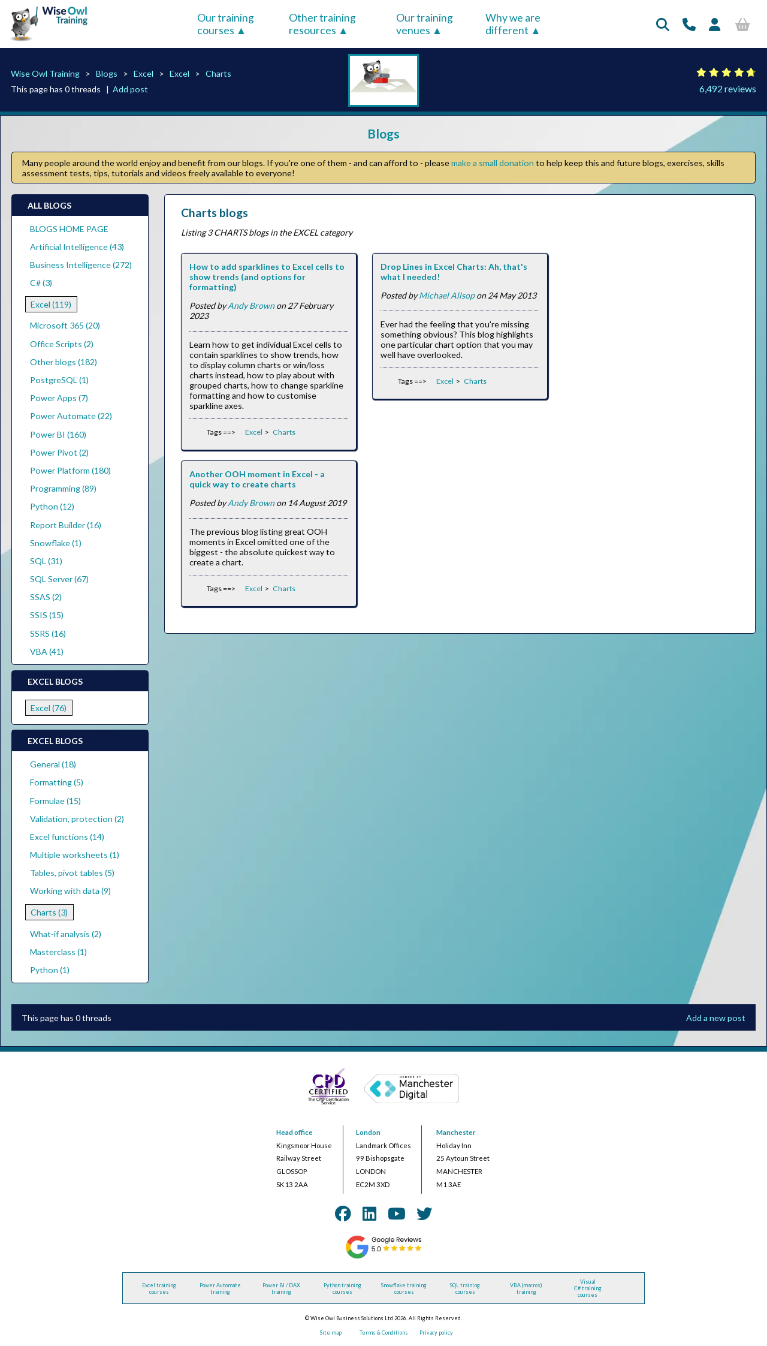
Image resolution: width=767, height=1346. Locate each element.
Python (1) (50, 970)
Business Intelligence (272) (81, 265)
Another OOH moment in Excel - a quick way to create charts (257, 479)
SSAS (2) (46, 597)
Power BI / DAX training (281, 1288)
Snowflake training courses (404, 1288)
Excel (143, 73)
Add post (130, 89)
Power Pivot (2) (59, 452)
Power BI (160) (58, 434)
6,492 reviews (727, 88)
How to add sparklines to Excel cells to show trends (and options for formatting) (267, 276)
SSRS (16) (48, 633)
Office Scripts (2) (61, 344)
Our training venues (424, 24)
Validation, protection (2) (77, 819)
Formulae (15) (55, 801)
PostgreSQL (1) (59, 380)
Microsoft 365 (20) (65, 325)
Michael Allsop (447, 295)
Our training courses (225, 24)
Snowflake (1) (55, 543)
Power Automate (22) (71, 416)
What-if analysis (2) (65, 934)
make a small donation (492, 163)
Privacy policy (436, 1332)
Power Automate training (220, 1288)
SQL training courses (465, 1288)
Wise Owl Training (45, 73)
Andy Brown (251, 305)
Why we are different (512, 24)
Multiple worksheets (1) (74, 855)
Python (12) (52, 506)
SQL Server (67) (59, 579)
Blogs (106, 73)
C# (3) (41, 283)
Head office (294, 1132)
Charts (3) (49, 912)
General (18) (53, 764)
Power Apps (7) (59, 398)
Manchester (456, 1132)
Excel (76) (49, 708)
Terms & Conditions (384, 1332)
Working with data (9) (70, 891)
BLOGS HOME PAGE (69, 229)
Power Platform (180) (70, 470)
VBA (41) (47, 651)
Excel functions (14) (67, 837)
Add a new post (715, 1018)
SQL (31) (46, 561)
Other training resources (322, 24)
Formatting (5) (56, 782)
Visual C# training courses (588, 1288)
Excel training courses (159, 1288)
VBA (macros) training (526, 1288)
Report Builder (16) (65, 525)
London (368, 1132)
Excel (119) (51, 304)
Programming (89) (63, 488)
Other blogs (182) (63, 362)
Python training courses (342, 1288)
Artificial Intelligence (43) (77, 247)
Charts (218, 73)
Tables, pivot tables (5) (72, 873)
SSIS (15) (47, 615)
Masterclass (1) (58, 952)
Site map (331, 1332)
